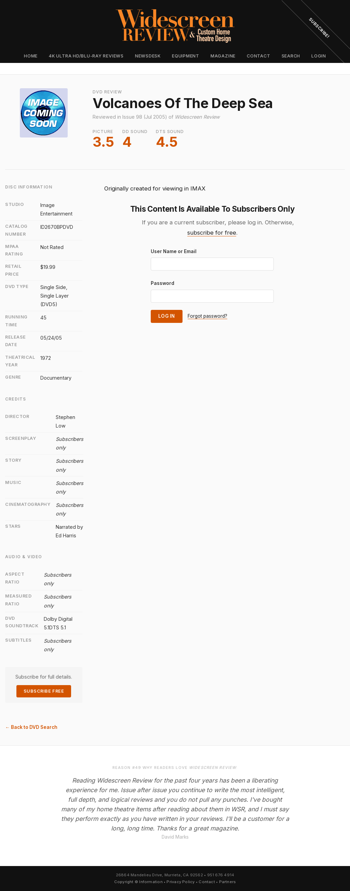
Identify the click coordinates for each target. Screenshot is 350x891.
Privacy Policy (180, 881)
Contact (258, 55)
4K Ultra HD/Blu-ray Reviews (86, 55)
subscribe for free (211, 232)
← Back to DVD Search (31, 727)
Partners (227, 881)
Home (31, 55)
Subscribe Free (44, 691)
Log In (166, 316)
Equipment (185, 55)
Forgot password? (207, 316)
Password (162, 283)
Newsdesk (148, 55)
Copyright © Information (138, 881)
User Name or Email (174, 251)
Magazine (223, 55)
